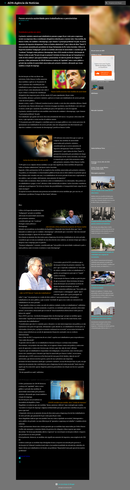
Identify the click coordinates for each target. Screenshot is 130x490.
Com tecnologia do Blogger (65, 484)
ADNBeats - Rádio (103, 81)
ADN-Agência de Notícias (23, 2)
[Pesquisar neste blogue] (117, 3)
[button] (20, 24)
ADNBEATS (94, 81)
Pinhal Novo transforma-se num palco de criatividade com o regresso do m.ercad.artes (102, 254)
